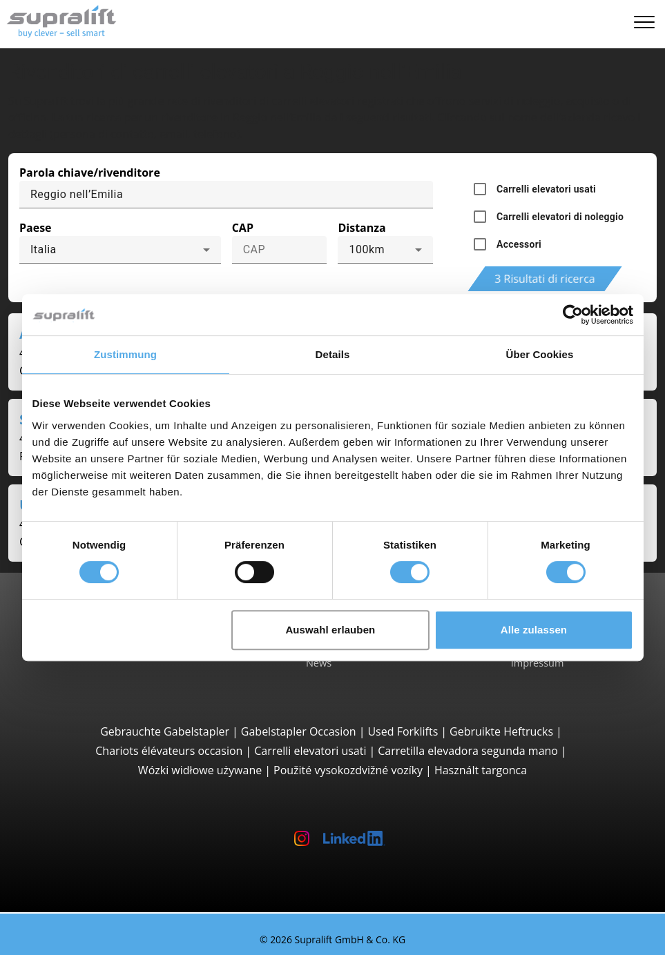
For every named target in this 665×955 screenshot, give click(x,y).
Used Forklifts (402, 731)
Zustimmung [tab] (125, 354)
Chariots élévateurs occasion (168, 750)
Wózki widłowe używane (200, 770)
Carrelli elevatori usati (310, 750)
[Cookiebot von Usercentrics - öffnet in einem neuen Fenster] (572, 314)
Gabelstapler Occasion (298, 731)
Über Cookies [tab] (540, 354)
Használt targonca (480, 770)
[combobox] (120, 250)
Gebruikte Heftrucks (501, 731)
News (318, 662)
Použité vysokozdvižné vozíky (348, 770)
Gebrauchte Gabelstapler (164, 731)
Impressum (537, 662)
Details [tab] (333, 354)
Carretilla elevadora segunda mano (468, 750)
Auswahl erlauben (330, 630)
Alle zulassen (534, 630)
